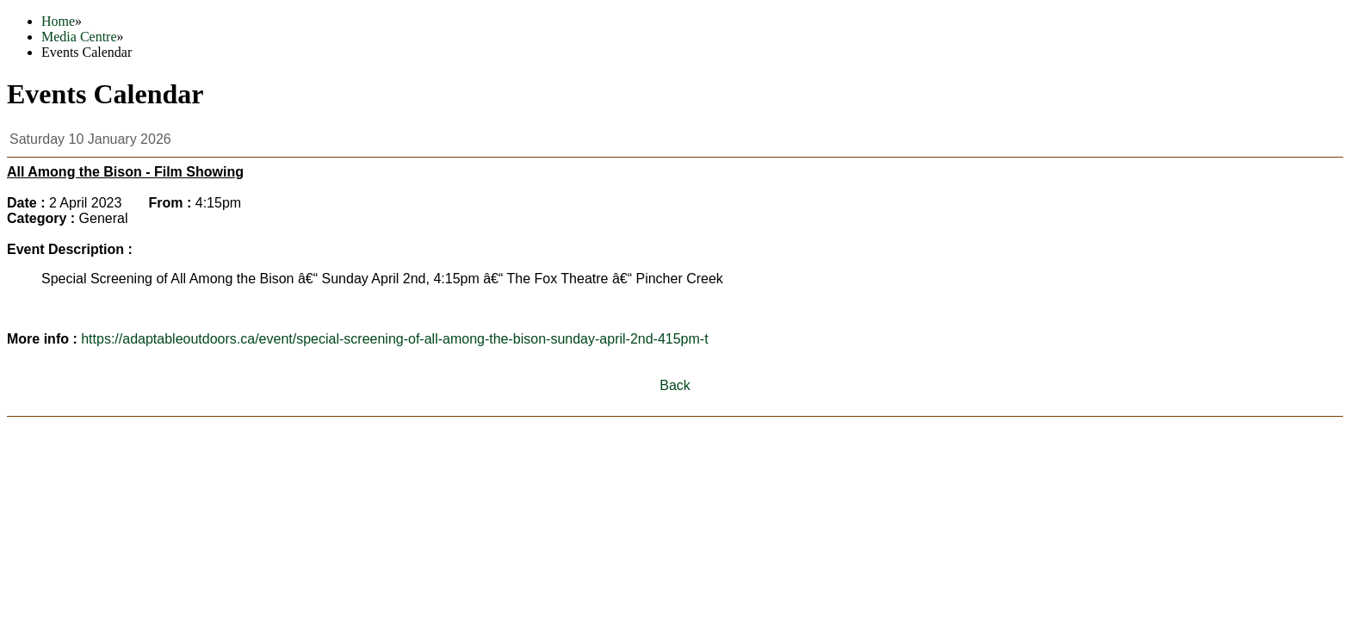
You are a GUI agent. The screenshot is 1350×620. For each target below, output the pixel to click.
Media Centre (79, 36)
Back (675, 385)
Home (58, 21)
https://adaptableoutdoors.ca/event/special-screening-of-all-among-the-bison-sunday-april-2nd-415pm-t (394, 339)
